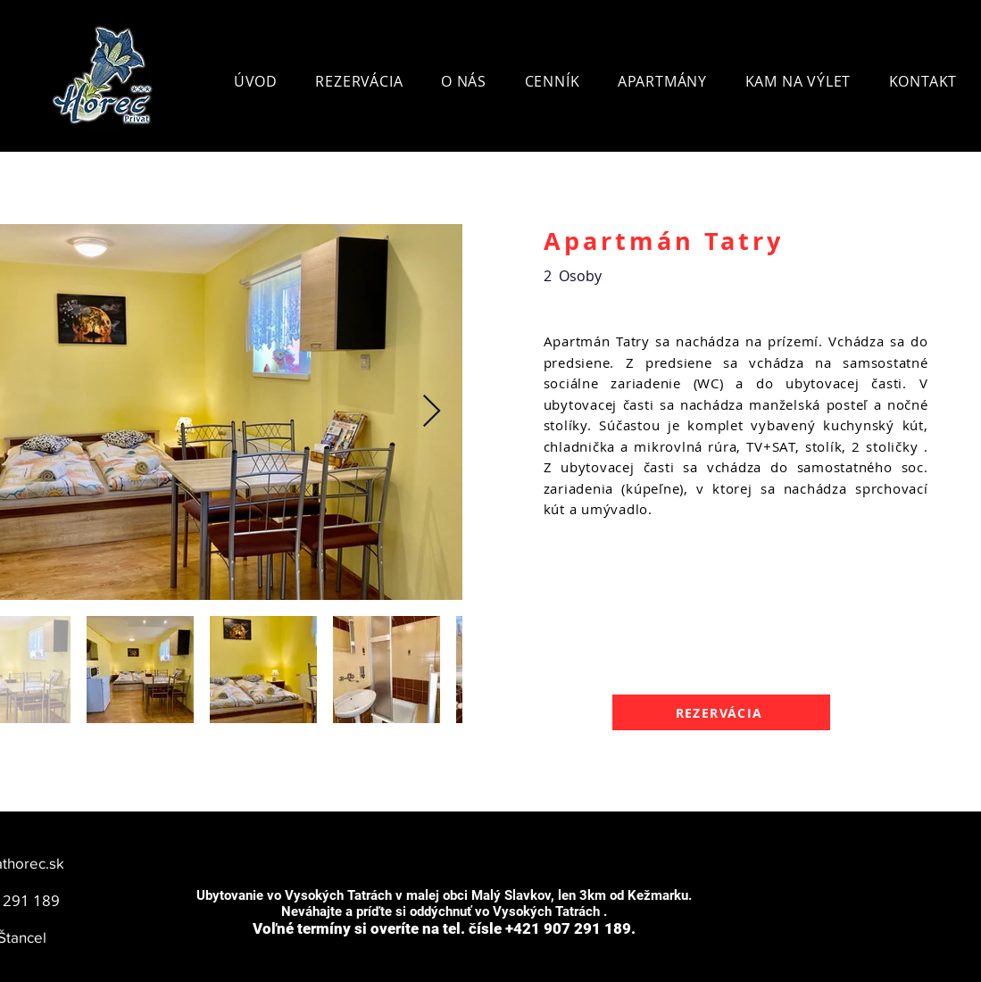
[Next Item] (431, 412)
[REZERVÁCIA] (721, 712)
